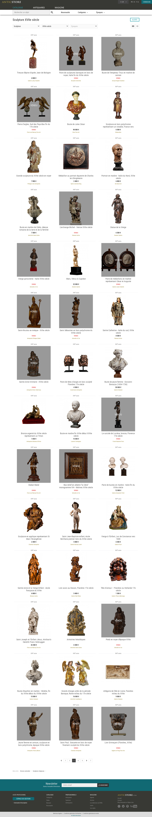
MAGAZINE (59, 7)
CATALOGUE (18, 7)
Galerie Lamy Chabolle (34, 81)
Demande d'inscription (20, 803)
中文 (137, 2)
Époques (48, 803)
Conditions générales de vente (91, 813)
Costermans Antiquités (76, 390)
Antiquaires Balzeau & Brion (34, 441)
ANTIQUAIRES (39, 7)
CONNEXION (146, 2)
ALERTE (134, 20)
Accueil (119, 798)
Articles (92, 800)
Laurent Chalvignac (76, 441)
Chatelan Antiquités (34, 544)
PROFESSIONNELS (71, 795)
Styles (48, 800)
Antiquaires (69, 797)
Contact (120, 800)
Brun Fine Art (76, 132)
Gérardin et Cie (34, 287)
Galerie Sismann (118, 390)
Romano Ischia (76, 235)
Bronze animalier (25, 771)
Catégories (49, 797)
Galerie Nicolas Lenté (76, 544)
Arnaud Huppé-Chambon (118, 81)
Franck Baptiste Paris (118, 441)
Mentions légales (57, 813)
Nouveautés (65, 12)
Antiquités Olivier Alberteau (34, 390)
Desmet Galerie (118, 235)
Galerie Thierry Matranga (118, 596)
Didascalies (118, 132)
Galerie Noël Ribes (76, 596)
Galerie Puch (118, 544)
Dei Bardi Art (118, 184)
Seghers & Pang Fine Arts (118, 750)
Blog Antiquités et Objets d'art (126, 802)
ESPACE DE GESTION (23, 799)
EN (134, 2)
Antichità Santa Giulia (33, 235)
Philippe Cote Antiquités (34, 184)
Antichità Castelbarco (76, 699)
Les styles (92, 808)
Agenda (92, 797)
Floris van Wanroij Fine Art (34, 132)
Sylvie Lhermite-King (76, 184)
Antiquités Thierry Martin (33, 750)
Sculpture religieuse (38, 771)
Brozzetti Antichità (76, 81)
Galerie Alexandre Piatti (118, 493)
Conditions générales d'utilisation (72, 813)
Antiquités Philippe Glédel (34, 338)
